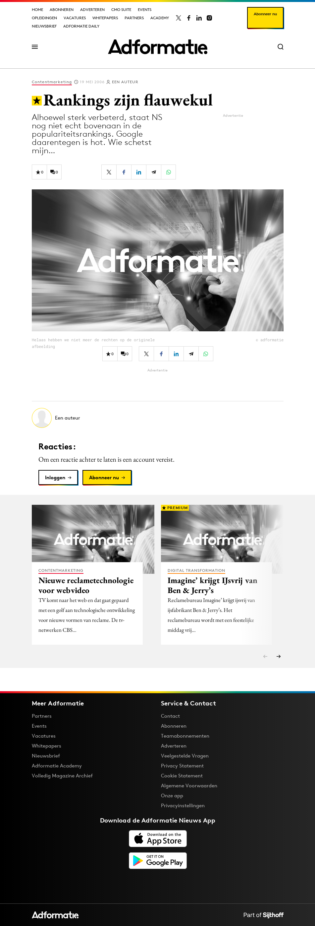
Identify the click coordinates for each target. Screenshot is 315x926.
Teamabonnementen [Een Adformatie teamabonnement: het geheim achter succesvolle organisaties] (185, 736)
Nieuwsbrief (44, 26)
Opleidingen (44, 17)
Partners (134, 17)
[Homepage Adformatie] (157, 46)
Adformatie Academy (57, 765)
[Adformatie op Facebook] (188, 18)
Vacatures (75, 17)
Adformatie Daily (81, 26)
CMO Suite (121, 9)
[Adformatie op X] (178, 18)
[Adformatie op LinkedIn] (199, 18)
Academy (159, 17)
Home (37, 9)
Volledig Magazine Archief (62, 775)
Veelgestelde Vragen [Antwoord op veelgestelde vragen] (185, 756)
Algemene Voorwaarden (189, 785)
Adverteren (92, 9)
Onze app (172, 795)
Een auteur (125, 81)
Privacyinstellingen (183, 806)
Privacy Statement (182, 765)
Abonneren (62, 9)
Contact (170, 716)
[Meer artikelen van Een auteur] (158, 418)
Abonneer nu (265, 13)
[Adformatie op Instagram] (209, 18)
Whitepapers (105, 17)
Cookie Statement (182, 775)
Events (144, 9)
